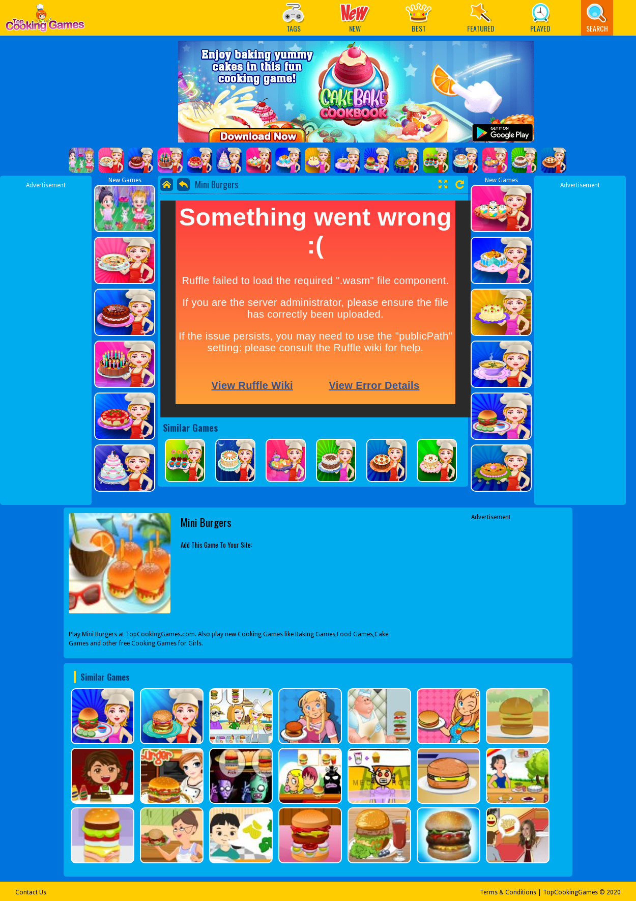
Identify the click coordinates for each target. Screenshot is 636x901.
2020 (613, 892)
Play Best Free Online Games (45, 21)
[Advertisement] (45, 342)
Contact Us (30, 892)
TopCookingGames (570, 892)
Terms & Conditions (508, 892)
